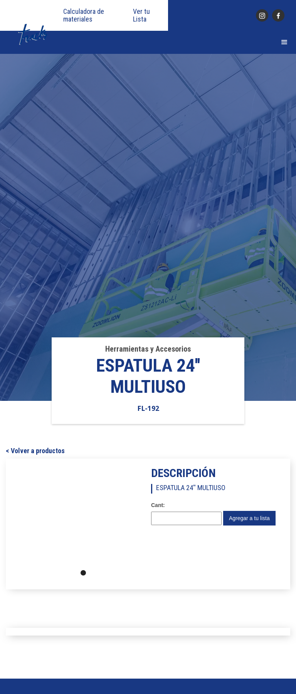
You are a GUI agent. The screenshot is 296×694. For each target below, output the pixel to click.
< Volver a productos (35, 451)
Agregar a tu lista (249, 518)
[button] (284, 42)
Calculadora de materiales (83, 15)
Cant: (158, 505)
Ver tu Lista (141, 15)
